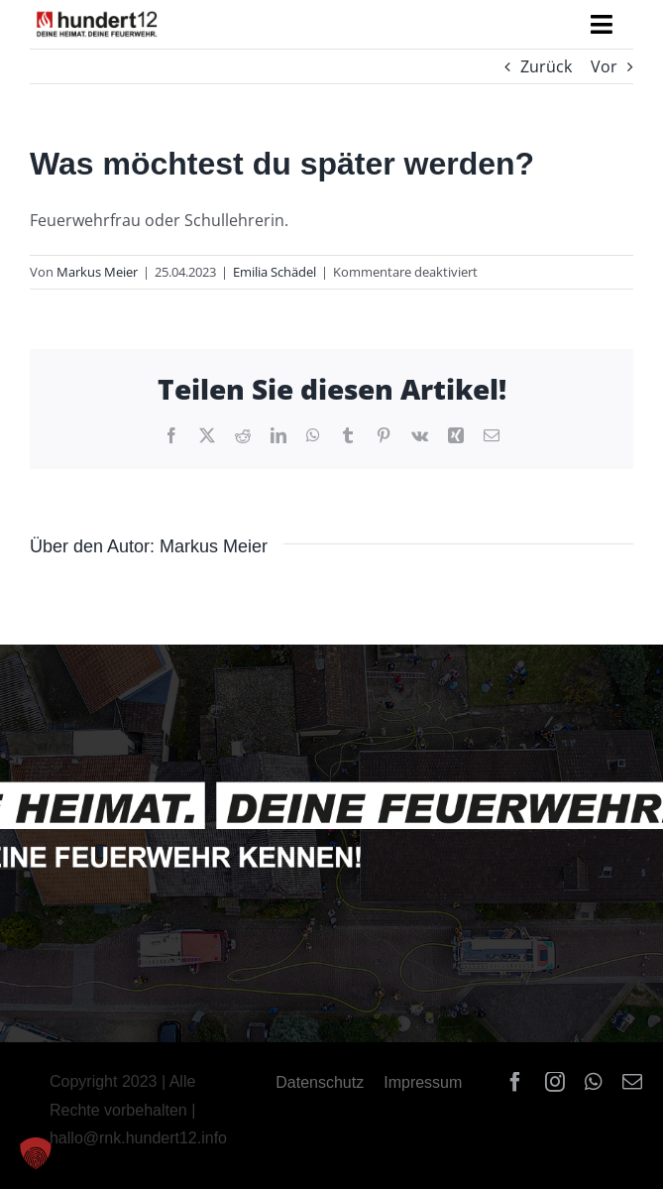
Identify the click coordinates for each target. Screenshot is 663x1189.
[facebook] (515, 1082)
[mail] (632, 1082)
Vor (604, 66)
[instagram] (555, 1082)
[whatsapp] (594, 1082)
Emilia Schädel (274, 272)
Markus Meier (97, 272)
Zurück (546, 66)
